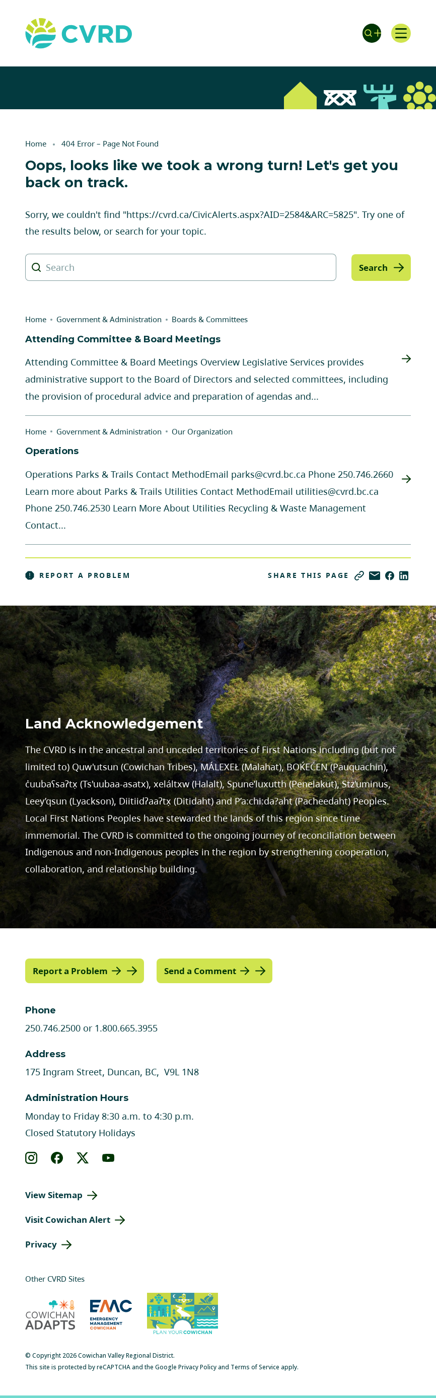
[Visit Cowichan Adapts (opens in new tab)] (50, 1315)
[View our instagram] (31, 1158)
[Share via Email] (375, 575)
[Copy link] (359, 575)
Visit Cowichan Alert (67, 1219)
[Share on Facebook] (390, 575)
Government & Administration (109, 319)
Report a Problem (78, 575)
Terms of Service (255, 1366)
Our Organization (202, 431)
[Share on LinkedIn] (404, 575)
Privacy (41, 1243)
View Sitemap (54, 1195)
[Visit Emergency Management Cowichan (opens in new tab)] (111, 1315)
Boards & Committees (210, 319)
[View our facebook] (57, 1158)
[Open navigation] (401, 33)
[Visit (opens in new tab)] (182, 1314)
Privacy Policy (197, 1366)
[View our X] (83, 1158)
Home (35, 143)
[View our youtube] (108, 1158)
